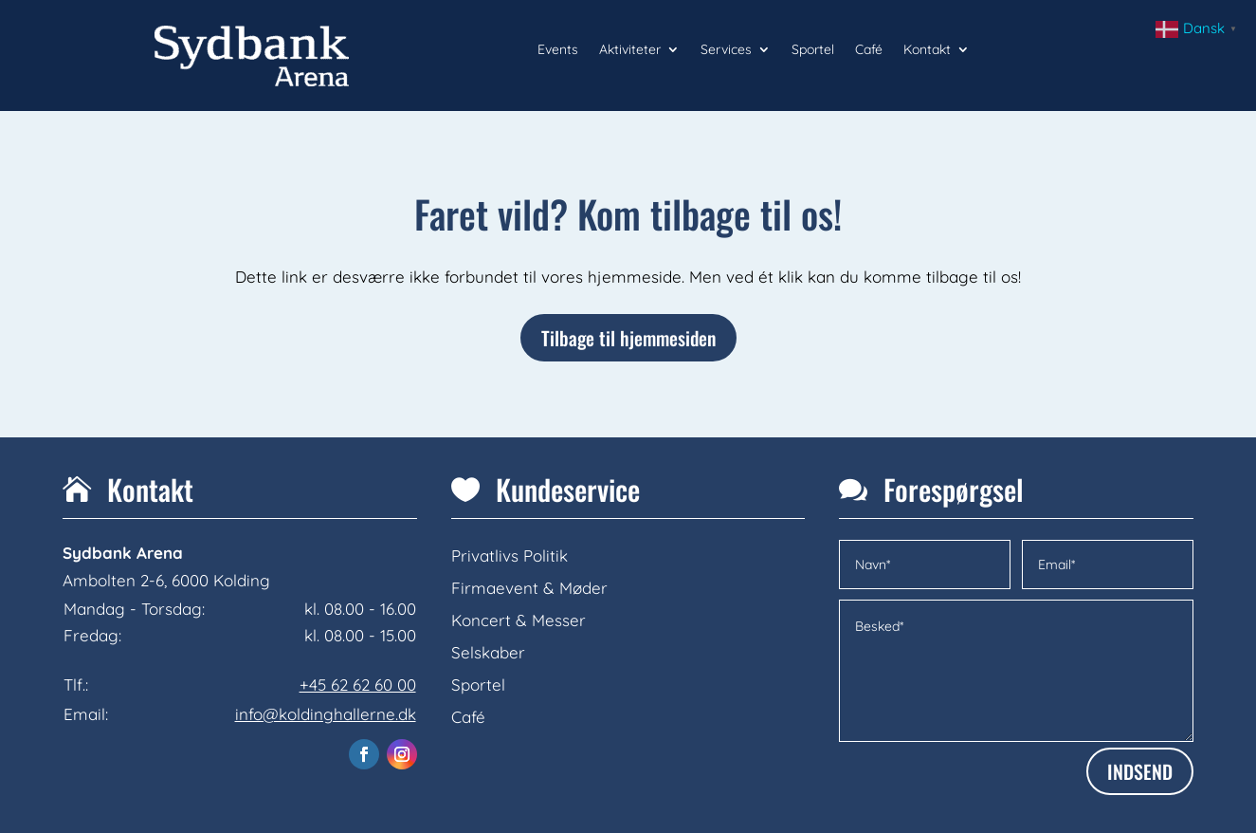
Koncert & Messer (518, 620)
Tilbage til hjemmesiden (628, 338)
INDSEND (1140, 771)
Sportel (813, 50)
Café (869, 50)
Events (557, 50)
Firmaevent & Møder (529, 588)
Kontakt (927, 50)
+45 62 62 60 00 (358, 684)
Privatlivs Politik (509, 555)
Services (726, 50)
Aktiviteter (630, 50)
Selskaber (488, 652)
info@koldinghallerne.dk (325, 714)
